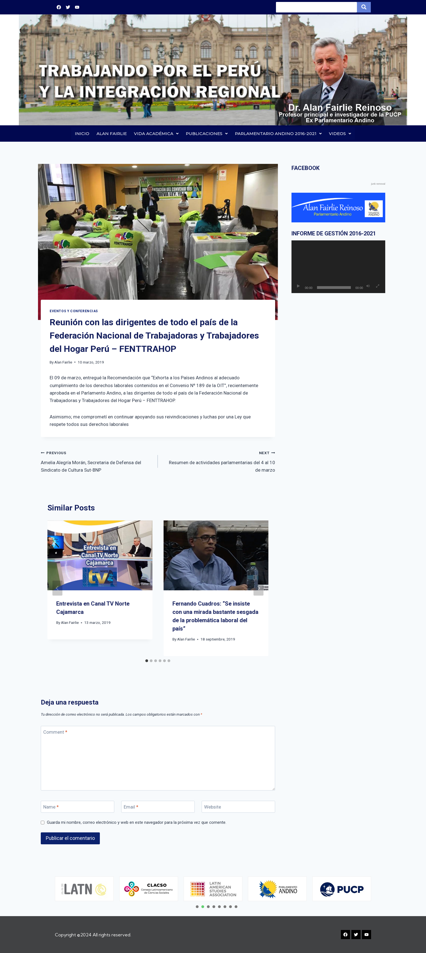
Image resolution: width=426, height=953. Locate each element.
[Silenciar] (368, 286)
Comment (55, 732)
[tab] (146, 660)
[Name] (77, 807)
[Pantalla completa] (378, 286)
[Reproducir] (298, 286)
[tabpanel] (86, 889)
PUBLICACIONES (207, 133)
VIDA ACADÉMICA (156, 133)
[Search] (316, 7)
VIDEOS (340, 133)
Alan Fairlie (63, 362)
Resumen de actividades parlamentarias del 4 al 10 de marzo (219, 461)
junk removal (378, 184)
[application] (338, 267)
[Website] (238, 807)
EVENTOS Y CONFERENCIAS (74, 311)
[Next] (258, 588)
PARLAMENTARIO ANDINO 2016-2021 (278, 133)
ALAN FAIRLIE (112, 133)
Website (212, 807)
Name (51, 807)
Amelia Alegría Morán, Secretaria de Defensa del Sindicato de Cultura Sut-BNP (97, 461)
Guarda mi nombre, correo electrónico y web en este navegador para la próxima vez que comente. (136, 822)
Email (131, 807)
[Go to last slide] (57, 588)
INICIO (82, 133)
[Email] (158, 807)
